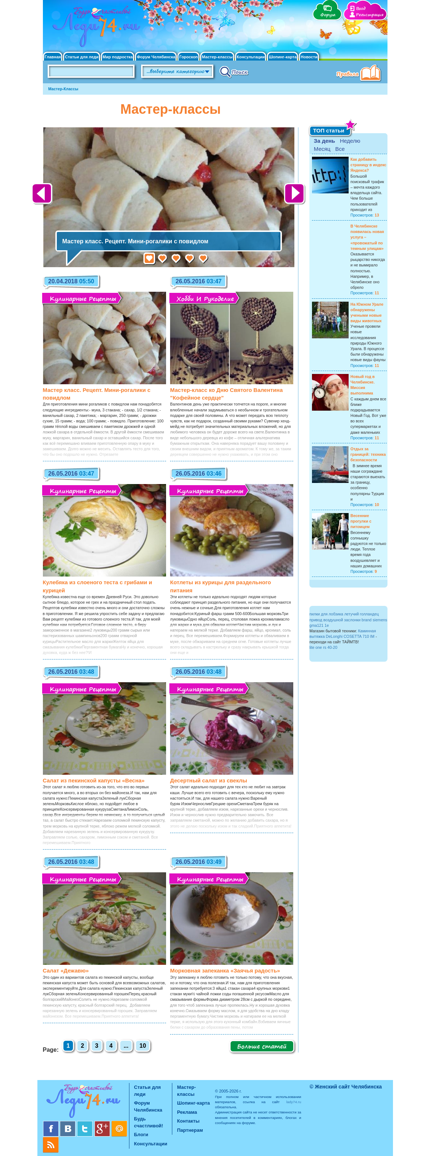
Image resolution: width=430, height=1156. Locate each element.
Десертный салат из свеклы (208, 780)
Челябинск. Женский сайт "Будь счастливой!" (94, 29)
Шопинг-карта (283, 57)
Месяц (322, 149)
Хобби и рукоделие (205, 299)
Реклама (187, 1112)
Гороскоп (188, 57)
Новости (309, 57)
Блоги (141, 1134)
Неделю (350, 141)
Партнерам (190, 1130)
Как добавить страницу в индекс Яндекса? (368, 164)
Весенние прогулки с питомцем (360, 521)
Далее (295, 194)
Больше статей (262, 1046)
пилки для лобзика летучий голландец (344, 614)
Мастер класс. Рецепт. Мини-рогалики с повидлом (135, 241)
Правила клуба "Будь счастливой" (360, 74)
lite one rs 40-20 (323, 647)
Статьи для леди (82, 57)
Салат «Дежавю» (66, 970)
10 (142, 1046)
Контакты (188, 1121)
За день (324, 141)
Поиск (234, 72)
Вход (360, 9)
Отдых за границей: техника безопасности (368, 454)
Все (340, 149)
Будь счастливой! (148, 1122)
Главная (53, 57)
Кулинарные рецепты (82, 299)
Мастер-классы (217, 57)
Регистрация (369, 15)
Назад (43, 194)
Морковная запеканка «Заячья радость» (225, 970)
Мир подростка (118, 57)
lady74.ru (293, 1102)
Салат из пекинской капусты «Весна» (94, 780)
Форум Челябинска (156, 57)
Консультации (251, 57)
